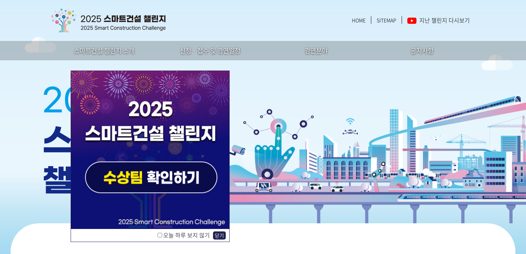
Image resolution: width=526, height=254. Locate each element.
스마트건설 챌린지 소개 (104, 50)
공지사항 (422, 50)
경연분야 (316, 50)
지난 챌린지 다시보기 (438, 20)
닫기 (219, 235)
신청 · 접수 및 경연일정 (210, 50)
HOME (359, 20)
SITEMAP (386, 20)
